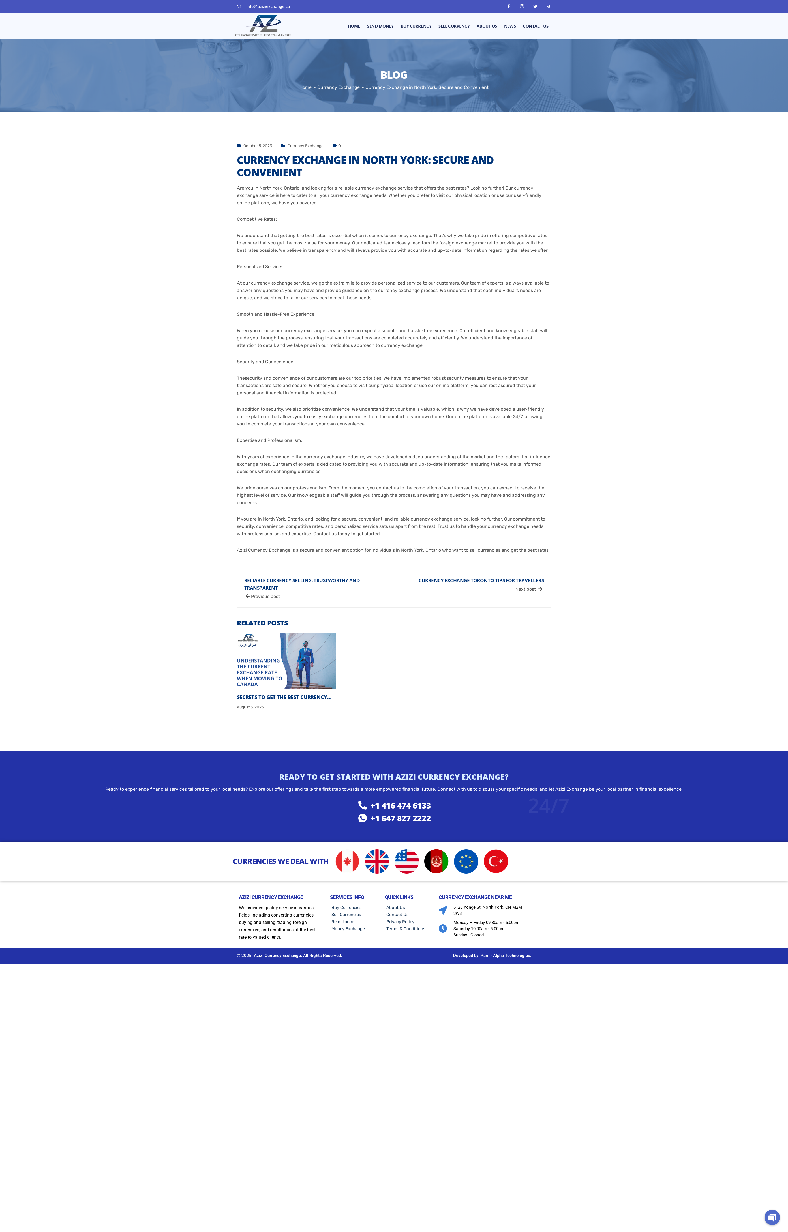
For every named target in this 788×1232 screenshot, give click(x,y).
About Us (487, 26)
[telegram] (548, 6)
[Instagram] (522, 6)
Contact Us (536, 26)
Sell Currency (454, 26)
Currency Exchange (306, 145)
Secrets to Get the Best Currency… (284, 697)
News (510, 26)
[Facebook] (509, 6)
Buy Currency (416, 26)
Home (354, 26)
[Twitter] (535, 6)
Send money (380, 26)
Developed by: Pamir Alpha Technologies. (492, 955)
